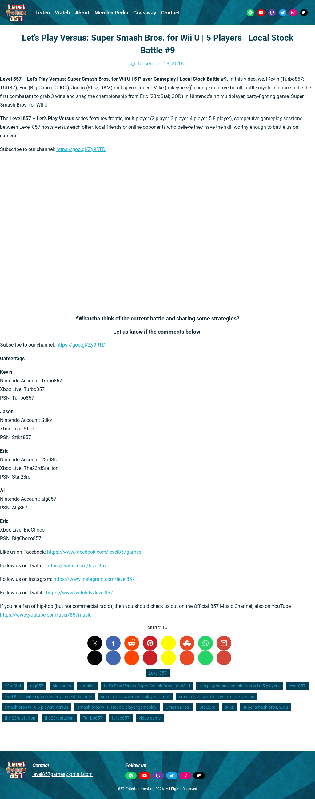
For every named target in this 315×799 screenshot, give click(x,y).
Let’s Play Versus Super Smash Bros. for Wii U (147, 685)
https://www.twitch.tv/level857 (79, 593)
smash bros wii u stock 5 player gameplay (117, 707)
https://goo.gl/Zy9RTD (81, 149)
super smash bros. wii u (265, 707)
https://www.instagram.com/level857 (94, 579)
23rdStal (13, 685)
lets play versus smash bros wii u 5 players (239, 685)
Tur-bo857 (92, 717)
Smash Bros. (178, 707)
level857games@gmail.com (62, 774)
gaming (87, 685)
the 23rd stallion (20, 717)
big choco (62, 685)
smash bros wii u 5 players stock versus (216, 696)
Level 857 (158, 673)
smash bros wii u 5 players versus (36, 707)
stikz (229, 707)
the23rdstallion (59, 717)
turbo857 (121, 717)
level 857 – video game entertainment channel (48, 696)
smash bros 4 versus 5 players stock (135, 696)
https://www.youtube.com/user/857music (45, 615)
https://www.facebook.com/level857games (94, 552)
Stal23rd (207, 707)
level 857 (297, 685)
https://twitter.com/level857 (76, 566)
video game (150, 717)
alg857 (36, 685)
